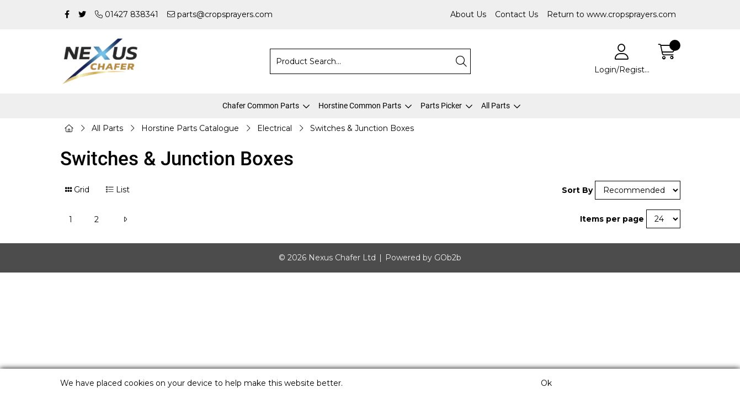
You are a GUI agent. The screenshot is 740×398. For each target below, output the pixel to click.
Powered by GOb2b (423, 258)
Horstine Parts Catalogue (190, 128)
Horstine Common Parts (359, 105)
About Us (468, 14)
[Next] (125, 220)
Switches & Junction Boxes (362, 128)
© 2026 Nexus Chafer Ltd (327, 258)
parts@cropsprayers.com (220, 14)
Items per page (612, 219)
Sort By (577, 190)
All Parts (495, 105)
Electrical (274, 128)
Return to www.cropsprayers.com (611, 14)
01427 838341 (126, 14)
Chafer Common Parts (260, 105)
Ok (546, 383)
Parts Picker (441, 105)
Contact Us (516, 14)
